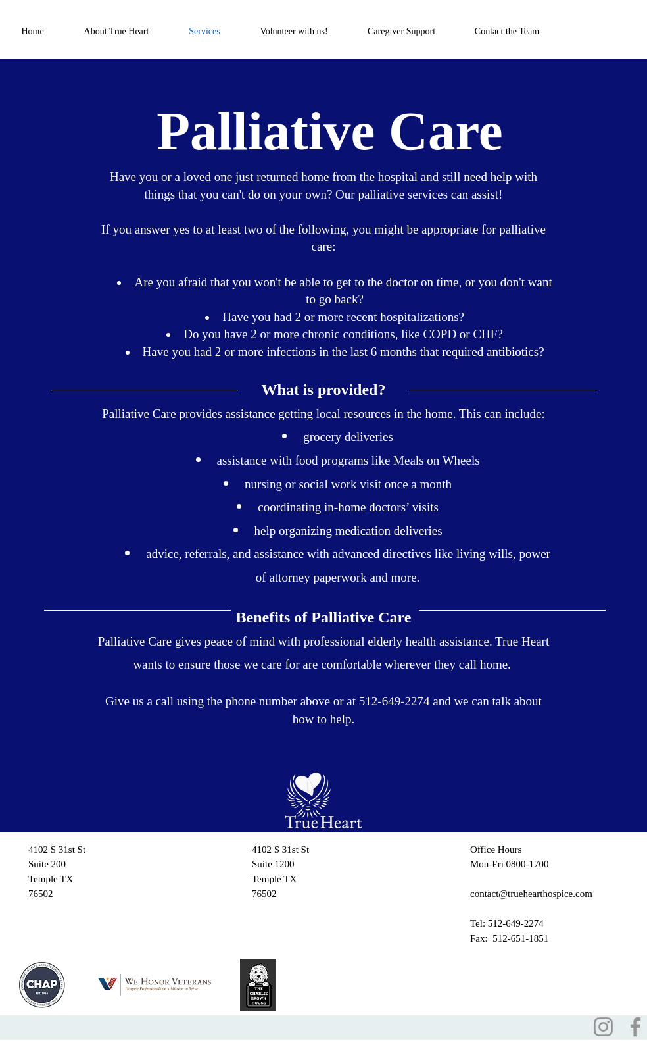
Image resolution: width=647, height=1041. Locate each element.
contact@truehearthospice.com (531, 893)
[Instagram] (603, 1027)
